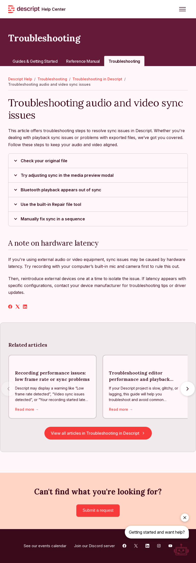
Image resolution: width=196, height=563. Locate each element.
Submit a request (98, 510)
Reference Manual (83, 61)
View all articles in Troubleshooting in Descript (98, 433)
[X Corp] (18, 307)
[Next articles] (187, 389)
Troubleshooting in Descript (97, 79)
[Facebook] (10, 307)
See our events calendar (45, 545)
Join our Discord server (94, 545)
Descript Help (20, 79)
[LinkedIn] (25, 307)
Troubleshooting (124, 61)
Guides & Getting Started (35, 61)
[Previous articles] (8, 389)
